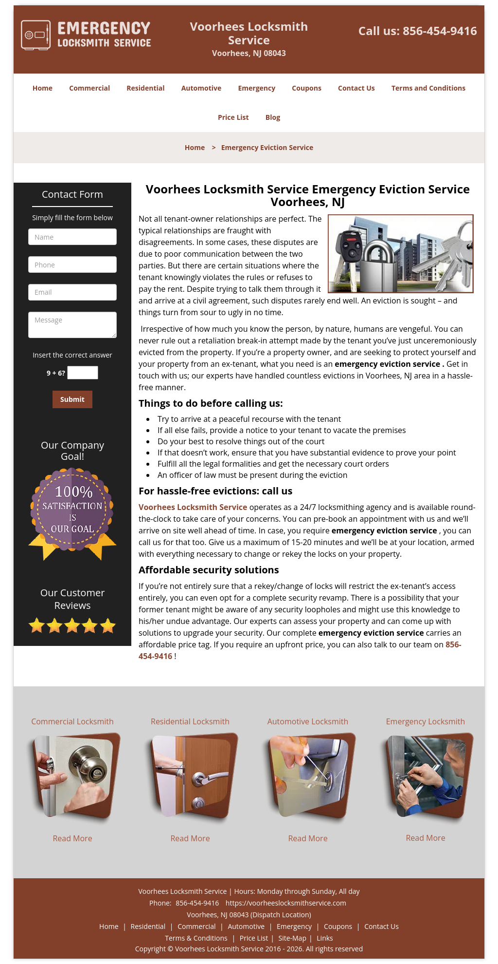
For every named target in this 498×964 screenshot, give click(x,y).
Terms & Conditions (196, 938)
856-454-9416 (440, 30)
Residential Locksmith (190, 721)
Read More (72, 838)
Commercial (89, 88)
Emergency (256, 88)
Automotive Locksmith (308, 721)
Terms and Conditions (428, 88)
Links (325, 938)
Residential (145, 88)
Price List (233, 117)
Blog (273, 117)
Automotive (201, 88)
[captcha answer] (82, 373)
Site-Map (292, 938)
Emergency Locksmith (425, 721)
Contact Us (356, 88)
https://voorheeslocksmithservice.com (286, 902)
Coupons (306, 88)
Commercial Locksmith (72, 721)
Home (43, 88)
